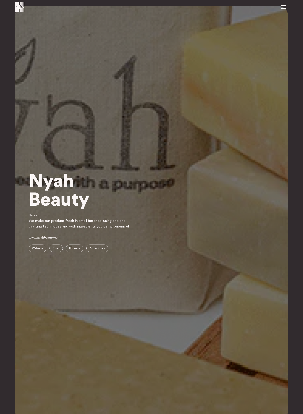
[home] (19, 7)
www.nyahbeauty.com (44, 237)
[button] (283, 7)
